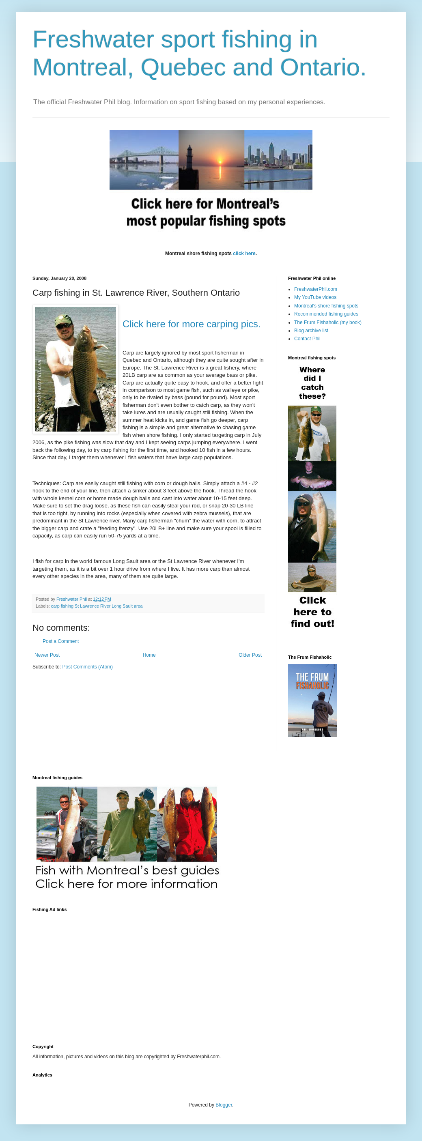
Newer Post (47, 655)
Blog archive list (311, 330)
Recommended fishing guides (326, 314)
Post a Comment (61, 641)
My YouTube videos (315, 297)
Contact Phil (307, 339)
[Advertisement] (127, 973)
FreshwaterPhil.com (315, 289)
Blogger (223, 1105)
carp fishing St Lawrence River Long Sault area (97, 606)
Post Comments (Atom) (87, 667)
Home (149, 655)
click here (244, 253)
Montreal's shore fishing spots (326, 306)
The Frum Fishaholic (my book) (328, 322)
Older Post (250, 655)
